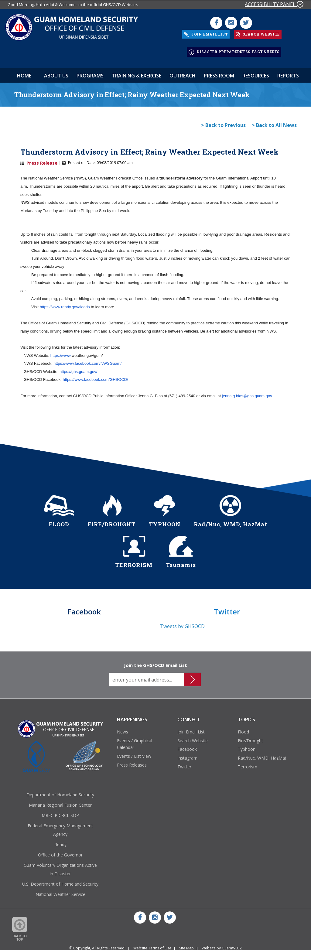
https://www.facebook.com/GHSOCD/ (95, 376)
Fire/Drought (250, 737)
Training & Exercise (136, 72)
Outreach (182, 72)
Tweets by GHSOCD (182, 623)
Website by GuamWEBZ (222, 944)
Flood (243, 728)
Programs (90, 72)
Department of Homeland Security (60, 791)
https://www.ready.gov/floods (65, 303)
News (122, 728)
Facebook (187, 746)
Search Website (192, 737)
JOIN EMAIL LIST (206, 33)
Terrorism (247, 763)
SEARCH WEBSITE (258, 33)
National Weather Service (60, 891)
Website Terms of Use (152, 944)
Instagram (187, 754)
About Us (56, 72)
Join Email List (191, 728)
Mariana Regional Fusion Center (60, 802)
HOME (24, 72)
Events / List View (134, 752)
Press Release (41, 159)
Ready (60, 841)
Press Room (219, 72)
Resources (255, 72)
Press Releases (132, 761)
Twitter (184, 763)
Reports (288, 72)
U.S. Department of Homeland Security (60, 880)
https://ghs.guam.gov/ (78, 368)
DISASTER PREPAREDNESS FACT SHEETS (234, 50)
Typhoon (246, 746)
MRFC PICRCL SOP (60, 812)
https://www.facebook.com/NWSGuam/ (87, 359)
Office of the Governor (60, 851)
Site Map (186, 944)
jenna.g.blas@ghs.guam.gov (247, 392)
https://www (60, 352)
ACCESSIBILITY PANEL (274, 4)
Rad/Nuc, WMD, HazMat (262, 754)
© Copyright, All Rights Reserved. (97, 944)
